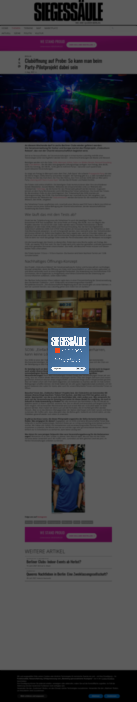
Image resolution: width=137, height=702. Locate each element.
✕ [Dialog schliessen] (82, 329)
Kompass (71, 350)
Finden (80, 369)
